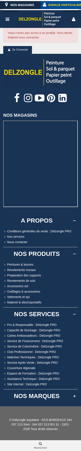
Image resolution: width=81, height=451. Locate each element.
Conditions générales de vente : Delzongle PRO (37, 231)
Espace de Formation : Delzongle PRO (31, 373)
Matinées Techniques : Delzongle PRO (31, 357)
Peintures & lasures (18, 264)
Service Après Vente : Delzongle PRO (30, 362)
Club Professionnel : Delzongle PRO (29, 352)
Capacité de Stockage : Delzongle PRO (31, 330)
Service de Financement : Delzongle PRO (33, 341)
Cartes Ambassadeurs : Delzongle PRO (31, 335)
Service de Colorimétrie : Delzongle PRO (32, 346)
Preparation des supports (22, 275)
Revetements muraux (19, 270)
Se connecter (18, 50)
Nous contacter (15, 242)
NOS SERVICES (36, 314)
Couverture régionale (19, 368)
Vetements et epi (16, 297)
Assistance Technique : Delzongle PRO (31, 379)
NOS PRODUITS (37, 253)
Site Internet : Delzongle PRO (25, 384)
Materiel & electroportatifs (22, 302)
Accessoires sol (15, 286)
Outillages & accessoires (21, 291)
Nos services (13, 236)
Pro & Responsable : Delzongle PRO (30, 325)
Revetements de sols (19, 281)
